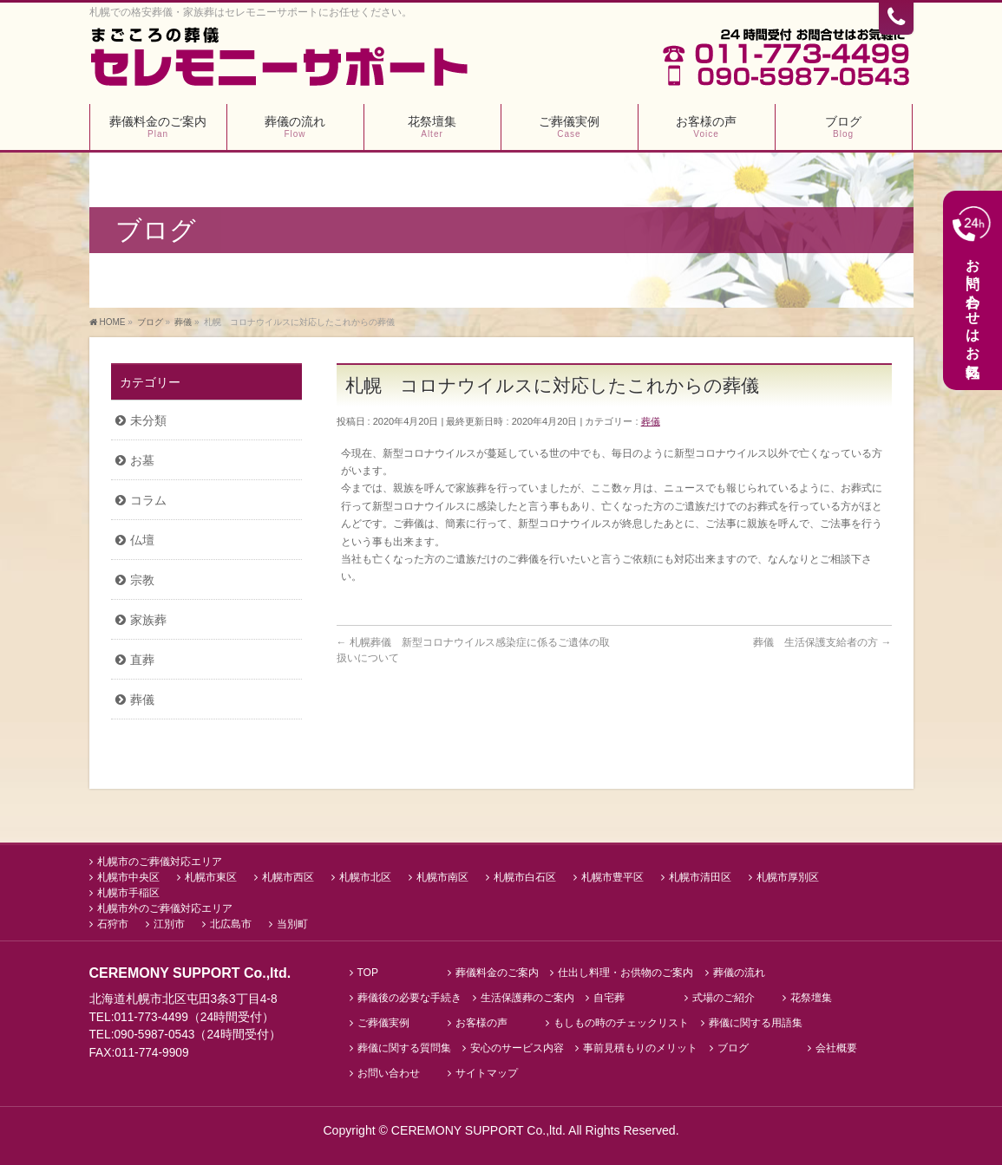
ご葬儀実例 (383, 1021)
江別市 (169, 922)
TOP (367, 971)
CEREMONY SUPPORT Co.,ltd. (479, 1129)
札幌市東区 (211, 875)
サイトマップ (486, 1071)
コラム (148, 500)
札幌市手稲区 (128, 891)
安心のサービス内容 (517, 1046)
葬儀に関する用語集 (755, 1021)
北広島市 (231, 922)
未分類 (148, 420)
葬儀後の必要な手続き (409, 996)
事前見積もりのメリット (640, 1046)
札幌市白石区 (525, 875)
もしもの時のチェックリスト (621, 1021)
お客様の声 (481, 1021)
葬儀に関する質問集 (404, 1046)
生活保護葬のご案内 (527, 996)
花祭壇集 (811, 996)
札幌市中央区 (128, 875)
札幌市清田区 (700, 875)
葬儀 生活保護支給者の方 (822, 642)
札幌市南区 (442, 875)
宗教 (142, 580)
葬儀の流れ (739, 971)
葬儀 (650, 421)
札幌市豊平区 (612, 875)
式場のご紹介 (723, 996)
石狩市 (112, 922)
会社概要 (836, 1046)
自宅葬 (609, 996)
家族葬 (148, 620)
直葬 (142, 660)
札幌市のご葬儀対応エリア (159, 860)
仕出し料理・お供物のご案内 (625, 971)
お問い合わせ (388, 1071)
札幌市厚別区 (787, 875)
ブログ (733, 1046)
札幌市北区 (365, 875)
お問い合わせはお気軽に (971, 290)
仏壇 (142, 540)
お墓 (142, 460)
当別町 (292, 922)
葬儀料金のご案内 (497, 971)
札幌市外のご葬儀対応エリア (164, 907)
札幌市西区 (288, 875)
